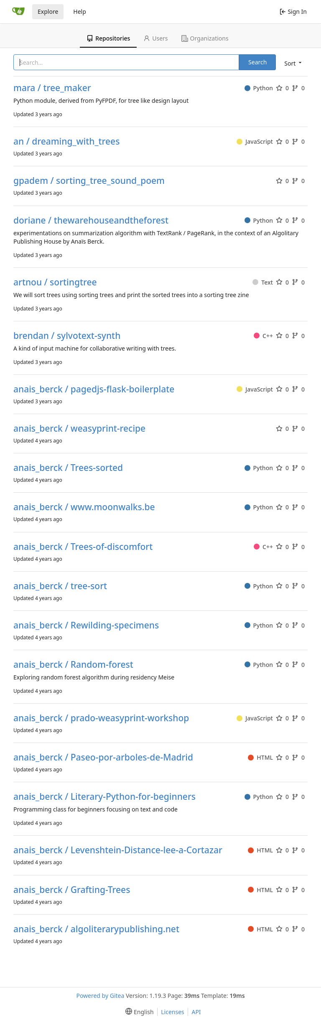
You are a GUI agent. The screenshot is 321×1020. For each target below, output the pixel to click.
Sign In (293, 11)
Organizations (205, 38)
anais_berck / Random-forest (73, 664)
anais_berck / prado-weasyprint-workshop (101, 718)
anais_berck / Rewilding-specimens (86, 625)
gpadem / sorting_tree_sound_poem (89, 180)
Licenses (172, 1012)
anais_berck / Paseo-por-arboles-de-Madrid (103, 757)
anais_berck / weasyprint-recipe (79, 428)
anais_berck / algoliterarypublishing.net (96, 929)
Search (257, 62)
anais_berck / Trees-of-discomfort (83, 546)
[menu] (292, 63)
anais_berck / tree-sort (60, 586)
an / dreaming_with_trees (66, 141)
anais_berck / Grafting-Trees (71, 889)
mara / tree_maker (52, 88)
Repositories (108, 38)
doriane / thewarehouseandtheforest (90, 220)
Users (155, 38)
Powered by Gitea (100, 996)
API (196, 1012)
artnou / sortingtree (55, 282)
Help (79, 11)
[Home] (18, 12)
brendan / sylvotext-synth (66, 335)
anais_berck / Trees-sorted (68, 467)
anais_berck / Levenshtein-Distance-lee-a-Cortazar (117, 850)
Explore (48, 11)
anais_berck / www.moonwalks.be (84, 507)
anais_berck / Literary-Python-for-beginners (104, 796)
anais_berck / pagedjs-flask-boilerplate (93, 389)
